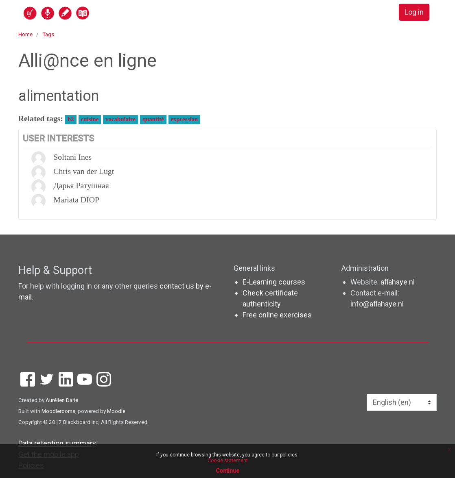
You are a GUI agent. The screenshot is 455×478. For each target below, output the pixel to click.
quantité (153, 119)
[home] (88, 13)
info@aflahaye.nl (377, 304)
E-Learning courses (274, 282)
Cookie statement (228, 460)
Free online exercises (277, 315)
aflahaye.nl (398, 282)
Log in (414, 12)
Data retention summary (57, 443)
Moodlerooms (58, 411)
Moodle (116, 411)
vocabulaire (120, 119)
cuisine (90, 119)
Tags (48, 34)
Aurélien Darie (62, 400)
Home (25, 34)
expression (184, 119)
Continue (227, 470)
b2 (71, 119)
